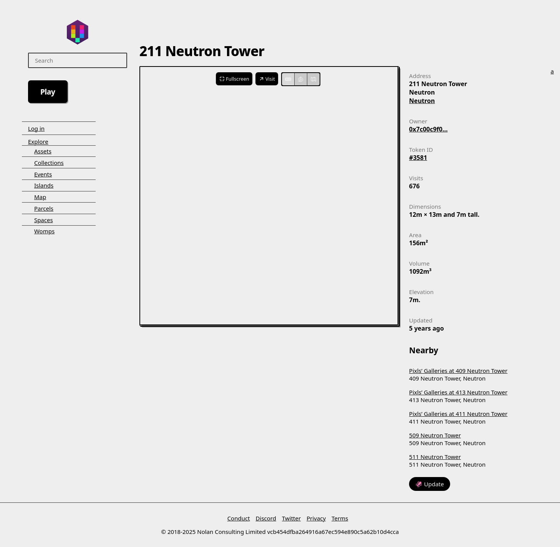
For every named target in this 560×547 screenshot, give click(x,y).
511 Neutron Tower (435, 457)
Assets (42, 151)
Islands (43, 185)
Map (40, 197)
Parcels (43, 208)
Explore (38, 141)
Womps (44, 231)
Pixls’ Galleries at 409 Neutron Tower (458, 370)
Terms (339, 518)
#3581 (418, 157)
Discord (266, 518)
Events (43, 174)
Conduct (238, 518)
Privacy (316, 518)
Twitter (291, 518)
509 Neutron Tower (435, 435)
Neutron (422, 100)
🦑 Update (429, 484)
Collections (49, 163)
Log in (36, 128)
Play (47, 91)
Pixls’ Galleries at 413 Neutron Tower (458, 392)
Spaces (43, 220)
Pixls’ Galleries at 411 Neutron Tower (458, 413)
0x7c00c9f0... (428, 129)
